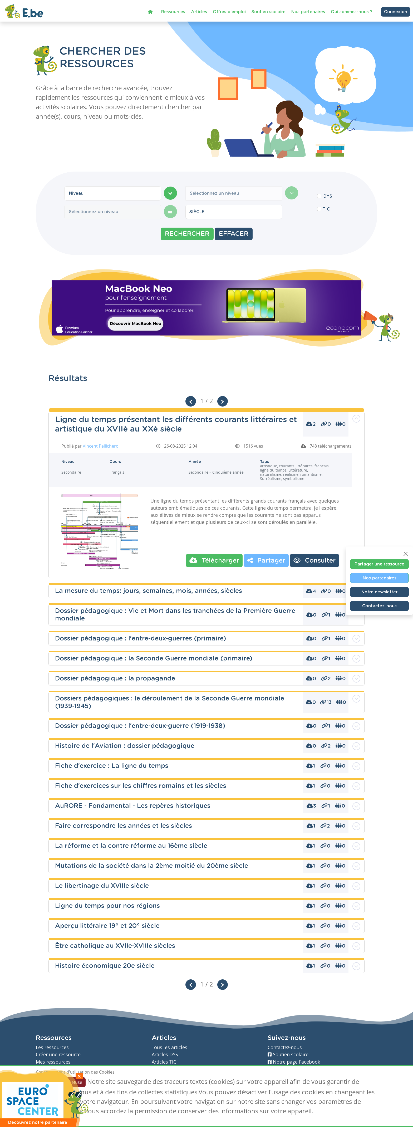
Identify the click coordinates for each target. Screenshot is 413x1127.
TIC (326, 209)
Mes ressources (53, 1062)
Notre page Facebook (294, 1062)
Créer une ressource (58, 1054)
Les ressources (52, 1047)
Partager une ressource (379, 564)
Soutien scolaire (269, 11)
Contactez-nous (379, 606)
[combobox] (112, 193)
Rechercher (187, 234)
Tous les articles (169, 1047)
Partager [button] (266, 560)
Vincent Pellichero (101, 446)
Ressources (173, 11)
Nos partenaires (308, 11)
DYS (327, 196)
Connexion (395, 11)
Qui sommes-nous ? (351, 11)
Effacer (233, 234)
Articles (199, 11)
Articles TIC (164, 1062)
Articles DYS (165, 1054)
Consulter (314, 560)
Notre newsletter (379, 592)
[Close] (405, 553)
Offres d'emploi (229, 11)
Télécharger (214, 560)
